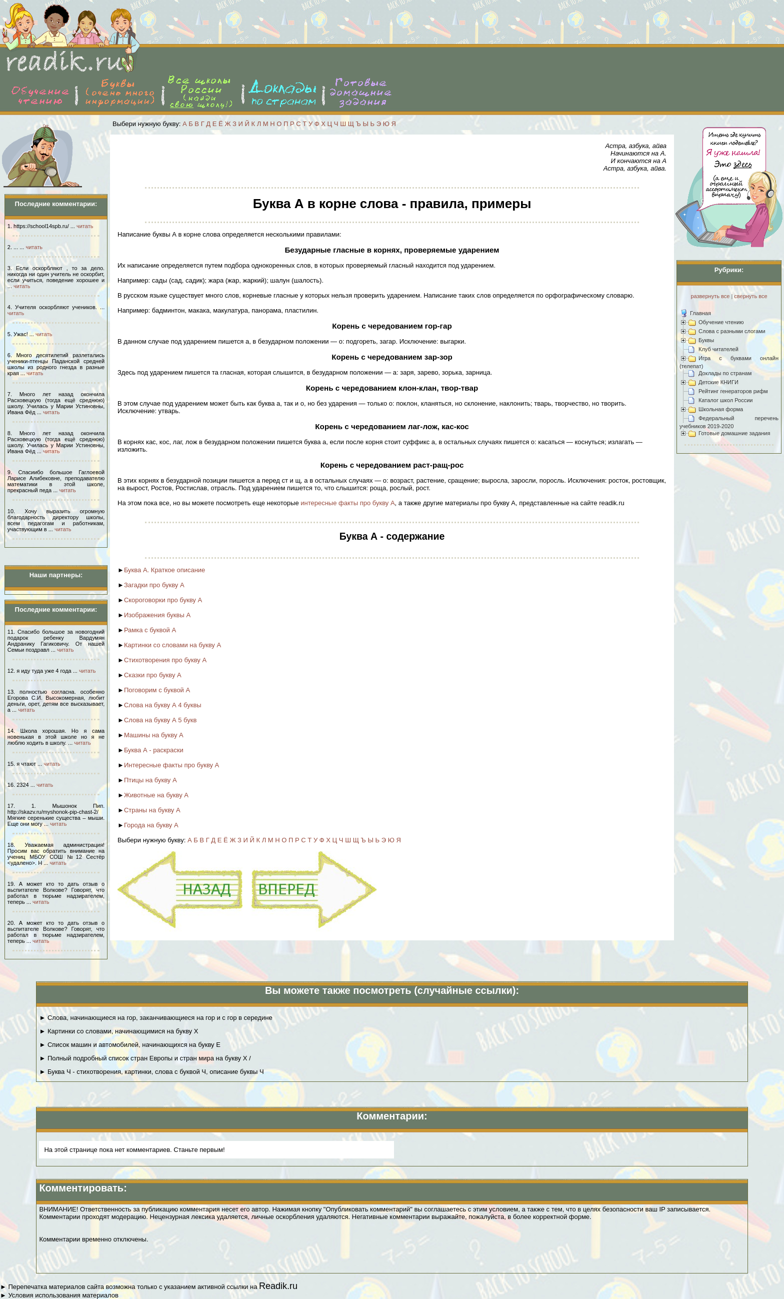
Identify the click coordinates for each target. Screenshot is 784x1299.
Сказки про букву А (153, 675)
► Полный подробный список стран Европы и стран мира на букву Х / (144, 1058)
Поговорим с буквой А (157, 690)
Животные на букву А (156, 795)
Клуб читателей (718, 349)
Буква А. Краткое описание (164, 570)
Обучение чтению (721, 322)
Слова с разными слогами (732, 331)
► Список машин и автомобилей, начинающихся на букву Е (129, 1044)
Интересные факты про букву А (171, 765)
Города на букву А (151, 825)
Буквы (706, 340)
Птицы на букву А (150, 780)
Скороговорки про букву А (163, 600)
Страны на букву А (152, 810)
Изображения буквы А (157, 615)
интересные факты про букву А (347, 503)
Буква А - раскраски (154, 750)
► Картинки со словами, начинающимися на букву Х (118, 1031)
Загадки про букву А (154, 585)
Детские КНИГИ (718, 382)
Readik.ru (278, 1286)
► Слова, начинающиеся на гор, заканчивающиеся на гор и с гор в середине (155, 1017)
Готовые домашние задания (734, 433)
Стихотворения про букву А (165, 660)
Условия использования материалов (63, 1295)
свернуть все (750, 296)
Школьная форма (720, 409)
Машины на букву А (154, 735)
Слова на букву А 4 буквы (163, 705)
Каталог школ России (725, 400)
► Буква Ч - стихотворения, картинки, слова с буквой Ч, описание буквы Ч (151, 1071)
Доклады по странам (725, 373)
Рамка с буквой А (150, 630)
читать (84, 226)
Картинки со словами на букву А (172, 645)
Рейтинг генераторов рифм (733, 391)
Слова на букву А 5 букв (160, 720)
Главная (700, 313)
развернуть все (710, 296)
